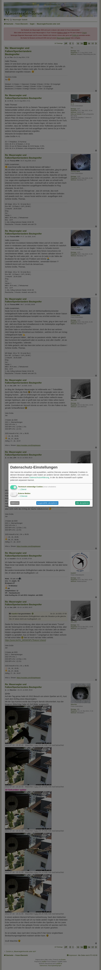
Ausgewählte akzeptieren (47, 503)
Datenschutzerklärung (39, 477)
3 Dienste (22, 496)
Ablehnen (15, 503)
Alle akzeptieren (82, 503)
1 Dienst (22, 489)
